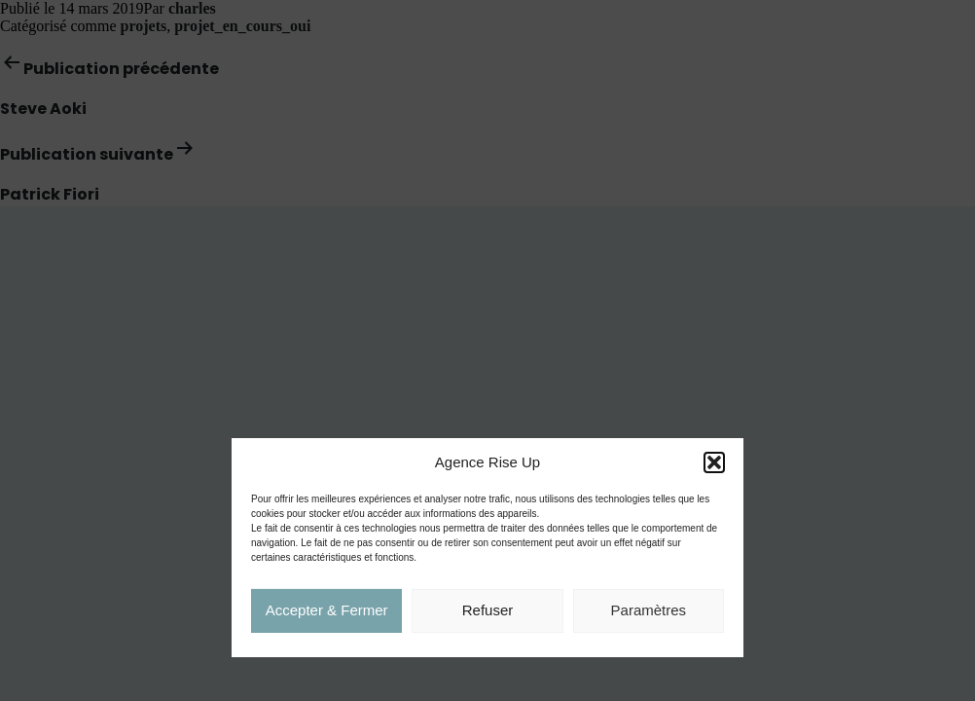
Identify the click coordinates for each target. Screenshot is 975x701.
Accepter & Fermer (327, 611)
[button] (714, 463)
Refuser (488, 611)
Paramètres (649, 611)
